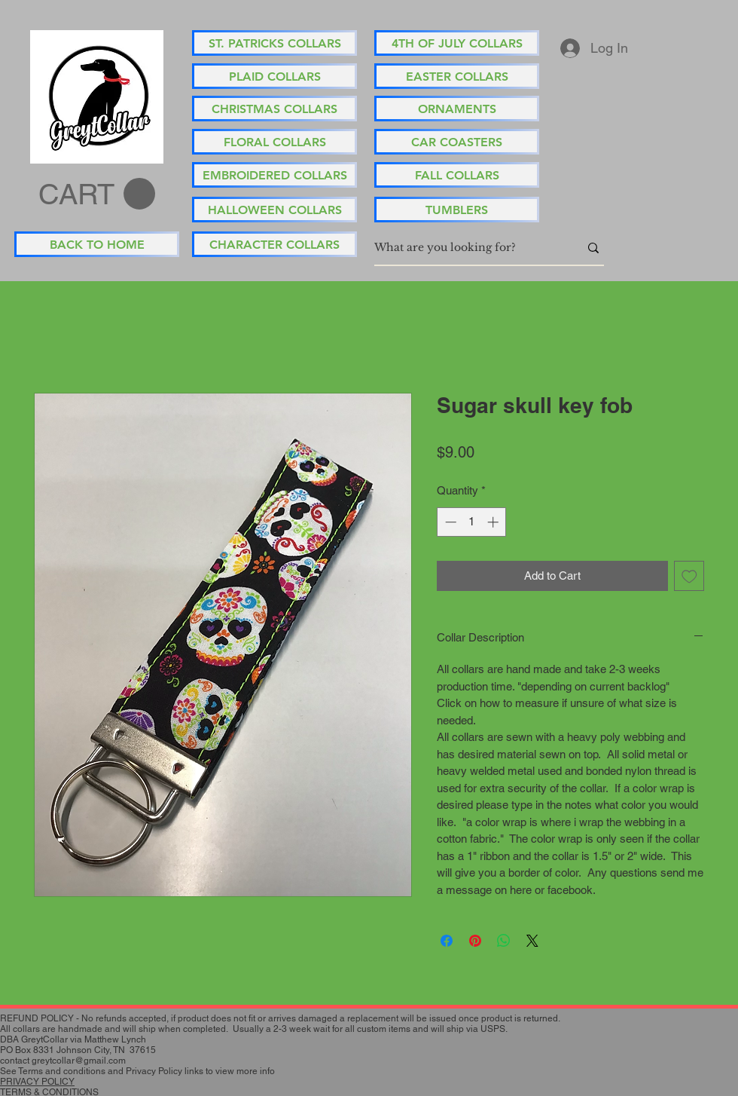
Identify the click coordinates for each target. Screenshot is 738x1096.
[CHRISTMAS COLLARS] (274, 108)
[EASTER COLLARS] (456, 76)
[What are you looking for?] (465, 248)
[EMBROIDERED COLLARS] (274, 175)
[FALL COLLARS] (456, 175)
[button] (96, 194)
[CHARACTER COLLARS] (274, 244)
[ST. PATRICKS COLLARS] (274, 43)
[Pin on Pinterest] (475, 941)
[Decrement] (449, 522)
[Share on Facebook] (447, 941)
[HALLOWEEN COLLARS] (274, 209)
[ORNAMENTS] (456, 108)
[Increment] (494, 522)
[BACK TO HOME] (96, 244)
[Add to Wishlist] (689, 576)
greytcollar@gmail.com (79, 1060)
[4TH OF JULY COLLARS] (456, 43)
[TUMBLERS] (456, 209)
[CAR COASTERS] (456, 142)
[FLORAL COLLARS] (274, 142)
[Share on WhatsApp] (504, 941)
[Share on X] (532, 941)
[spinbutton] (471, 522)
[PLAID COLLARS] (274, 76)
